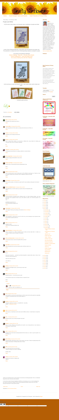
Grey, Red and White (48, 240)
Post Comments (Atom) (12, 388)
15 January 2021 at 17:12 (12, 222)
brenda (7, 139)
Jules (7, 251)
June (46, 219)
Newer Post (5, 386)
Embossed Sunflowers (49, 241)
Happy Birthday (47, 249)
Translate (50, 91)
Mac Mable (8, 244)
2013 (45, 266)
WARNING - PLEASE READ (50, 243)
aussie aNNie (8, 126)
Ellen (7, 346)
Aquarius (7, 149)
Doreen (7, 132)
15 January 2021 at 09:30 (17, 156)
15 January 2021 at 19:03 (19, 238)
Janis (7, 194)
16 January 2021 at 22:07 (12, 310)
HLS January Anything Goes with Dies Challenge (21, 57)
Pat (6, 293)
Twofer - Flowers (48, 237)
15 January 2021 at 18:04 (17, 230)
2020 (45, 255)
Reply (7, 122)
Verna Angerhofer (9, 156)
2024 (45, 203)
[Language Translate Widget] (48, 90)
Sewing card (47, 253)
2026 (45, 200)
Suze (6, 310)
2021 (45, 208)
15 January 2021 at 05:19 (12, 119)
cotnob (7, 301)
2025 (45, 202)
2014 (45, 264)
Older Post (38, 386)
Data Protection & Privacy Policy (38, 16)
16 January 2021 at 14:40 (13, 301)
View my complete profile (47, 50)
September (47, 214)
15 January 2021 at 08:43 (13, 139)
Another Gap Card (48, 235)
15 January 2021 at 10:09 (12, 171)
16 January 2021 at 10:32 (13, 265)
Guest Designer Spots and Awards (18, 16)
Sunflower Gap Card (48, 238)
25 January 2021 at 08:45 (13, 356)
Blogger (41, 396)
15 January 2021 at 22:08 (14, 244)
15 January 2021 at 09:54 (17, 162)
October (46, 213)
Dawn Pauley (8, 338)
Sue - (7, 316)
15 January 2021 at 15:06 (15, 208)
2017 (45, 260)
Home (5, 16)
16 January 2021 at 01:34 (12, 251)
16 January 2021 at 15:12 (15, 285)
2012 (45, 268)
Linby (7, 171)
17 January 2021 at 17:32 (13, 323)
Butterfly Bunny (47, 251)
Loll (6, 331)
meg (6, 119)
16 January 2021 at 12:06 (11, 293)
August (46, 216)
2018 (45, 258)
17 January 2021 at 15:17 (12, 316)
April (46, 222)
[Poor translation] (4, 404)
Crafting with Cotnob (12, 304)
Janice (7, 356)
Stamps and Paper (9, 162)
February (46, 225)
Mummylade (8, 208)
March (46, 224)
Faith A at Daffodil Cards (10, 187)
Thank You (47, 246)
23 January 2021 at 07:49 (12, 346)
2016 (45, 261)
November (47, 211)
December (47, 210)
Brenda (7, 323)
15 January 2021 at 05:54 (15, 126)
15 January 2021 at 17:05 (12, 214)
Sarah (7, 214)
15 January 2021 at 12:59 (20, 187)
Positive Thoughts (48, 248)
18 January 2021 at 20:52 (15, 338)
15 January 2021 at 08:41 (13, 132)
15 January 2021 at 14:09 (12, 194)
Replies (8, 283)
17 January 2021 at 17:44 (12, 331)
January (46, 227)
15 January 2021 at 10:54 (14, 180)
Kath (6, 273)
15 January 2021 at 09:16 (14, 149)
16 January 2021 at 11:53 (12, 273)
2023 (45, 205)
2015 (45, 263)
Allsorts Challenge (27, 209)
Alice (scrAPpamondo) (10, 238)
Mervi (7, 222)
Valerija (7, 265)
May (46, 221)
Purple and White (48, 245)
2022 (45, 207)
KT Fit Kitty (8, 180)
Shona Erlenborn (9, 230)
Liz (8, 285)
